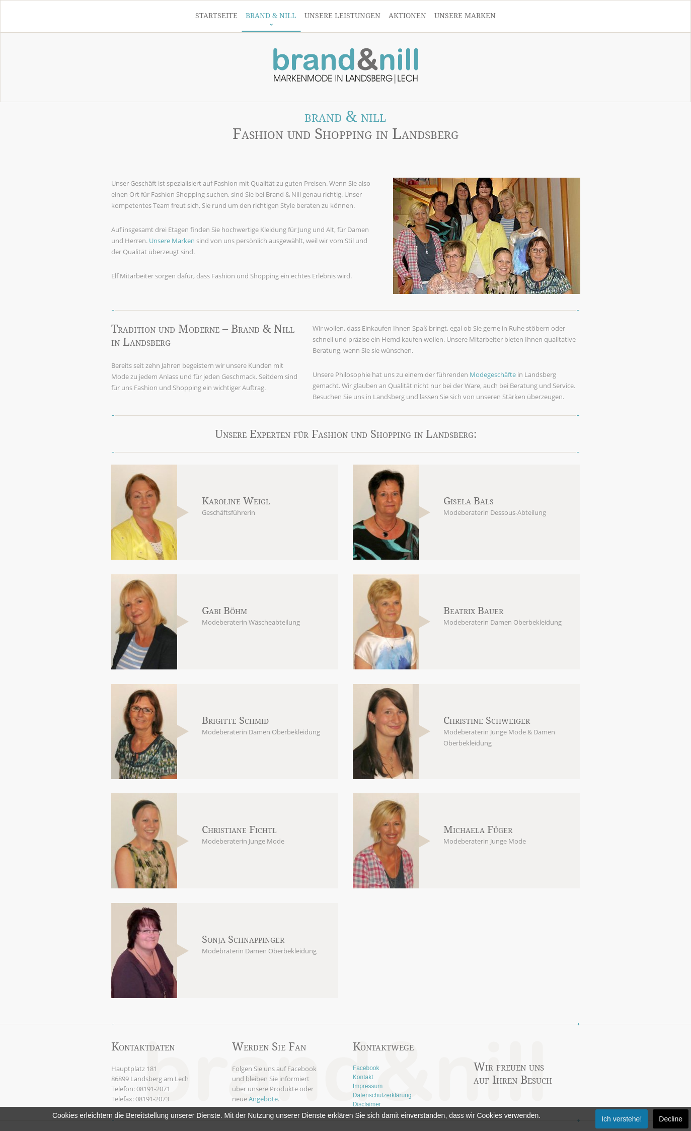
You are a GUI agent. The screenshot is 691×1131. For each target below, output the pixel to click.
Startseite (216, 16)
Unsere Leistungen (342, 16)
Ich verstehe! (621, 1119)
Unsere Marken (465, 16)
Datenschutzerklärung (382, 1095)
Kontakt (363, 1077)
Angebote (263, 1098)
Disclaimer (367, 1104)
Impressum (367, 1086)
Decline (670, 1119)
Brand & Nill (271, 16)
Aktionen (407, 16)
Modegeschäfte (493, 374)
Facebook (366, 1068)
